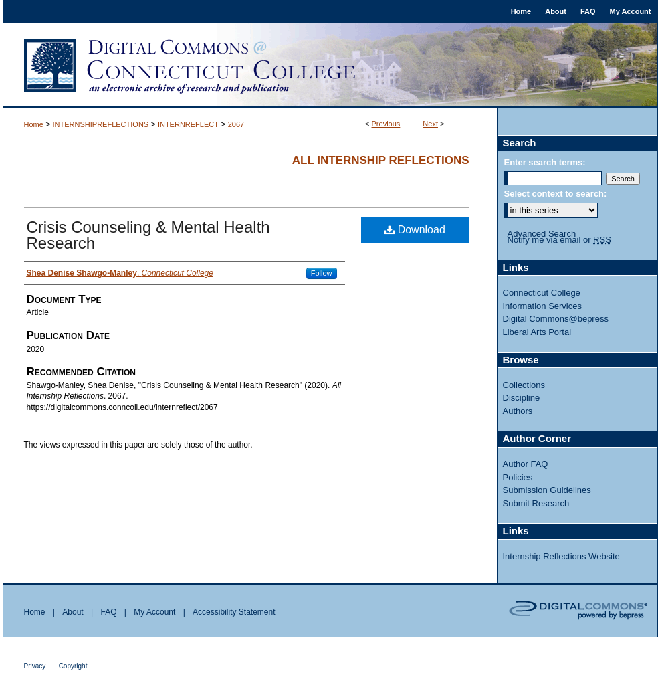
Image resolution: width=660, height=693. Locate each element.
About (72, 612)
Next (430, 124)
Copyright (73, 666)
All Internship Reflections (380, 160)
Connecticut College (541, 293)
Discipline (521, 398)
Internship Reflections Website (561, 556)
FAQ (108, 612)
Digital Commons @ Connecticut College (330, 65)
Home (33, 124)
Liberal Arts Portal (537, 332)
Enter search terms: (545, 162)
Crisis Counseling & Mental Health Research (148, 235)
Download (414, 229)
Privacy (35, 666)
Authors (518, 411)
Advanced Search (542, 234)
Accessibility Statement (234, 612)
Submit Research (536, 503)
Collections (524, 385)
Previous (386, 124)
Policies (518, 477)
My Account (154, 612)
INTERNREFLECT (188, 124)
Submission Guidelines (547, 490)
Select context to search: (555, 194)
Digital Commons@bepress (556, 319)
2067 (236, 124)
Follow (321, 273)
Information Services (542, 306)
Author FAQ (525, 464)
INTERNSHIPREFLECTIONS (101, 124)
